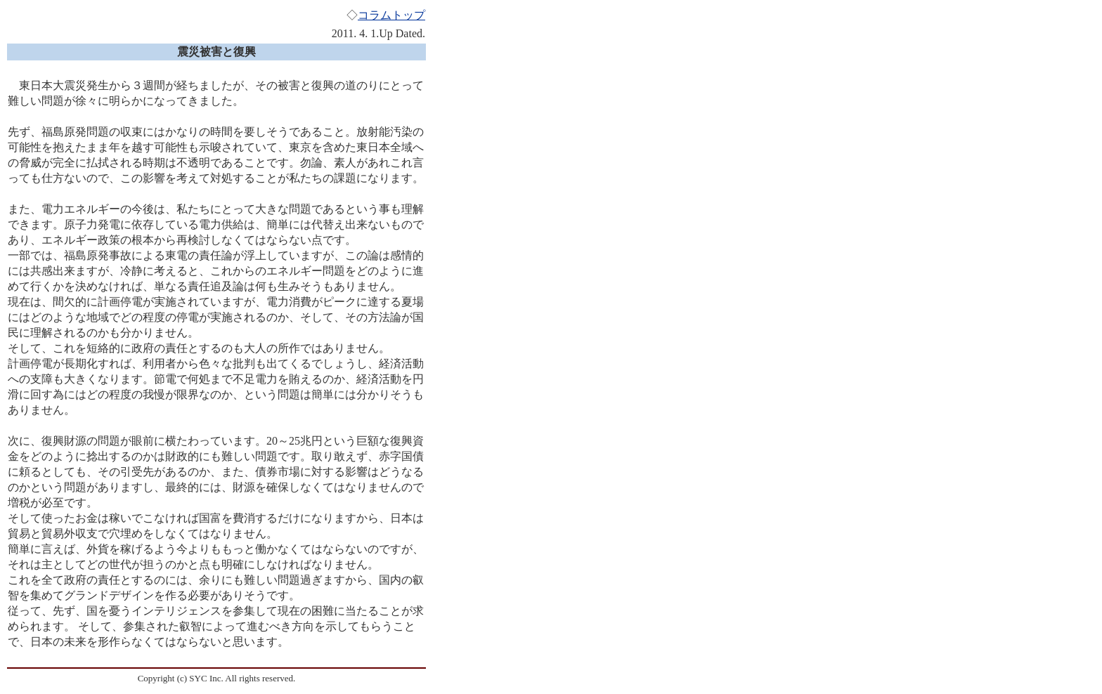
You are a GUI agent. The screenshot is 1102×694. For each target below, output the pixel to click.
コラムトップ (391, 15)
